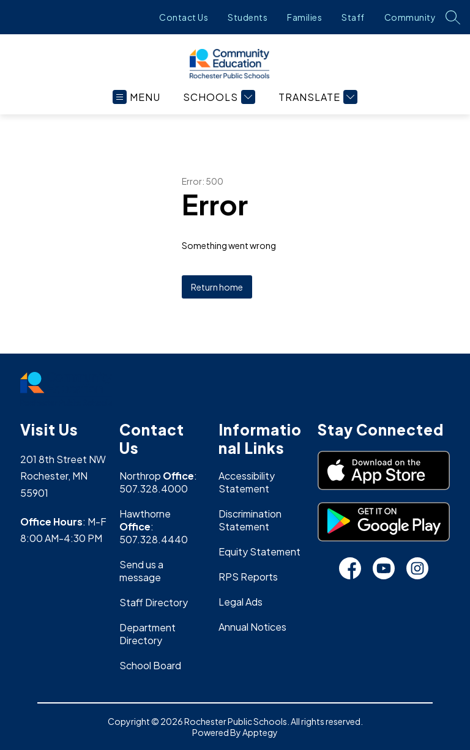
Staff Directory (153, 602)
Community (410, 17)
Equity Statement (259, 551)
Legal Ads (240, 601)
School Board (150, 665)
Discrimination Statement (250, 520)
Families (304, 17)
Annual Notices (252, 626)
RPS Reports (248, 576)
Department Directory (147, 634)
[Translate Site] (316, 97)
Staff (353, 17)
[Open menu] (136, 97)
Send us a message (141, 571)
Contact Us (183, 17)
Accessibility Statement (246, 482)
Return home (217, 286)
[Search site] (453, 17)
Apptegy (260, 732)
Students (247, 17)
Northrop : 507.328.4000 (158, 482)
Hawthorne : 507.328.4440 (153, 526)
